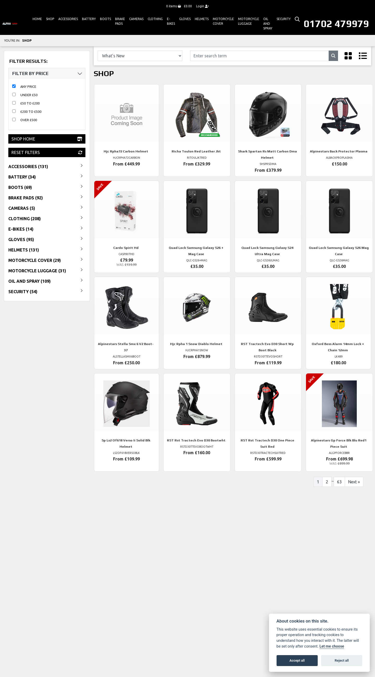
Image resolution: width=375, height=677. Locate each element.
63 (339, 481)
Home (37, 19)
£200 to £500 (30, 111)
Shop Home (46, 139)
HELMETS (202, 19)
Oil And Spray (267, 23)
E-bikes (171, 21)
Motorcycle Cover (223, 21)
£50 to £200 (30, 103)
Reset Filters (46, 152)
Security (284, 19)
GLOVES (185, 19)
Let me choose (332, 646)
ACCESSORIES (68, 19)
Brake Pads (120, 21)
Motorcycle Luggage (248, 21)
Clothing (155, 19)
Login (202, 6)
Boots (105, 19)
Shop (50, 19)
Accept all (297, 660)
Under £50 (29, 95)
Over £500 (28, 120)
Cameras (136, 19)
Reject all (342, 660)
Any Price (28, 86)
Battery (89, 19)
